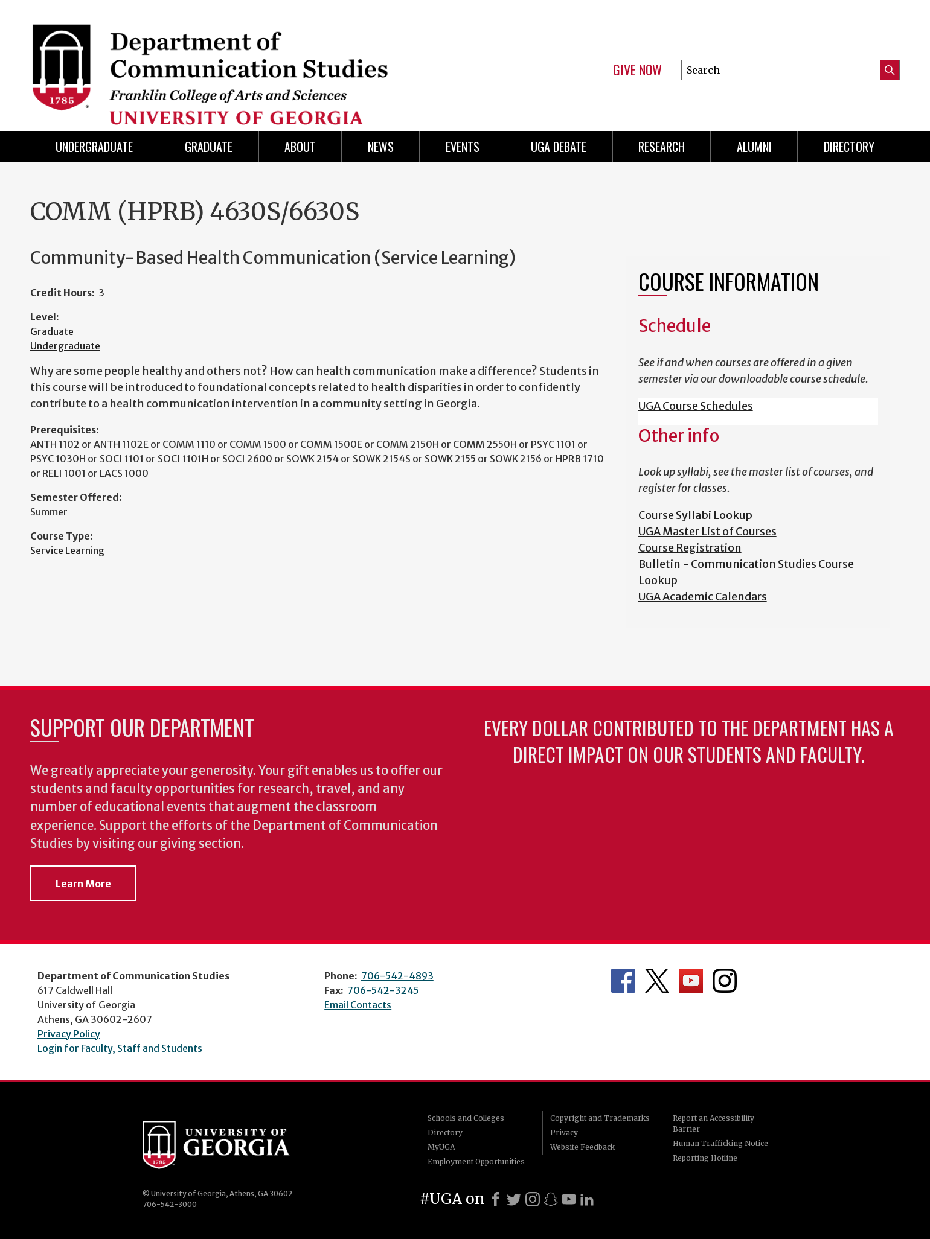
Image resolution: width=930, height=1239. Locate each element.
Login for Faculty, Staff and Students (119, 1048)
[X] (514, 1199)
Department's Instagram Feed (725, 981)
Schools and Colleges (466, 1118)
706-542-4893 (397, 976)
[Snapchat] (551, 1199)
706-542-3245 (383, 990)
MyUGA (441, 1146)
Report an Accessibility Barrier (713, 1123)
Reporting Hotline (705, 1157)
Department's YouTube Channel (691, 981)
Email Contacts (357, 1005)
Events (462, 147)
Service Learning (67, 550)
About (300, 147)
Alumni (754, 147)
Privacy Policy (68, 1034)
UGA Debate (558, 147)
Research (661, 147)
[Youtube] (569, 1199)
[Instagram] (532, 1199)
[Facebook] (496, 1199)
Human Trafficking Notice (720, 1143)
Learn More (83, 883)
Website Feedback (582, 1146)
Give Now (637, 70)
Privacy (564, 1132)
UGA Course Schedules (695, 406)
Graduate (208, 147)
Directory (849, 147)
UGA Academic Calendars (702, 597)
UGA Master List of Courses (707, 531)
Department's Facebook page (623, 981)
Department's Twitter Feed (657, 981)
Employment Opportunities (476, 1161)
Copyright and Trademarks (600, 1118)
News (381, 147)
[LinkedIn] (587, 1199)
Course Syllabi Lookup (695, 515)
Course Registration (690, 548)
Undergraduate (94, 147)
